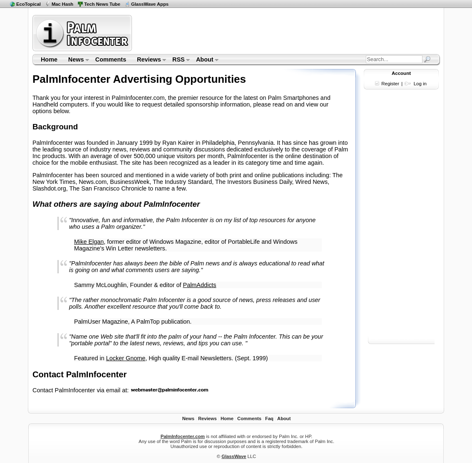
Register (390, 83)
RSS (178, 60)
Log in (420, 83)
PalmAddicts (199, 285)
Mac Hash (62, 4)
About (205, 60)
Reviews (149, 60)
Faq (269, 418)
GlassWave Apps (150, 4)
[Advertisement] (287, 33)
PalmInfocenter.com (183, 436)
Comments (110, 59)
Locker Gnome (125, 358)
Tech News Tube (102, 4)
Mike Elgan (89, 241)
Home (49, 59)
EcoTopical (28, 4)
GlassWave (233, 456)
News (76, 60)
